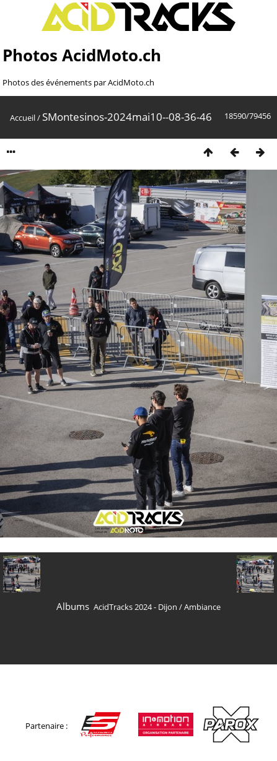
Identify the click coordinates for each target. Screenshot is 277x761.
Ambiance (202, 606)
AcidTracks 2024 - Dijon (135, 606)
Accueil (22, 117)
